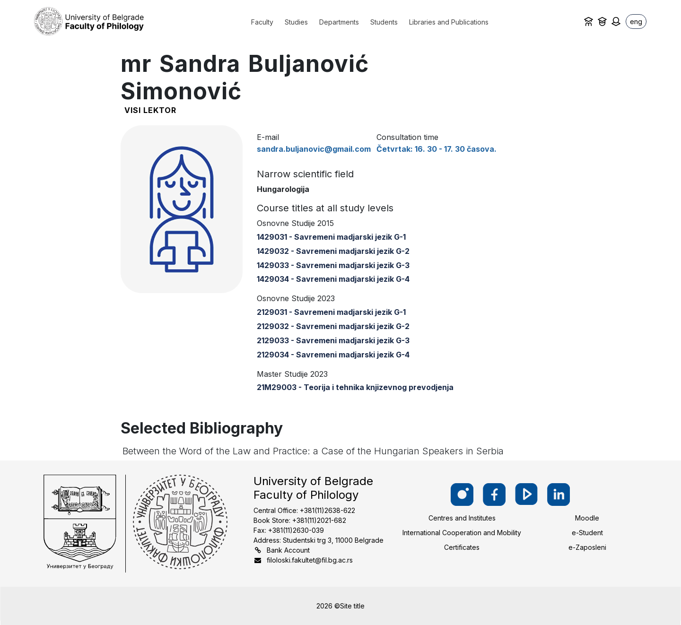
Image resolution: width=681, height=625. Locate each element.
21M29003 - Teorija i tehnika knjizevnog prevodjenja (355, 387)
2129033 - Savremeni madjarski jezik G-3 (333, 340)
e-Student (587, 533)
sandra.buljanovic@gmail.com (314, 149)
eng (636, 21)
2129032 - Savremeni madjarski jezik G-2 (333, 326)
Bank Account (288, 550)
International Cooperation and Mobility (461, 533)
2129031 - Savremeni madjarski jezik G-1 (331, 312)
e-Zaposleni (587, 547)
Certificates (462, 547)
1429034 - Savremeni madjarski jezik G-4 (333, 279)
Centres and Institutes (462, 518)
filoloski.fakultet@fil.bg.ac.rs (310, 560)
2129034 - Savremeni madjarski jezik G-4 (333, 354)
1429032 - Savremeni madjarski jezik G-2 (333, 251)
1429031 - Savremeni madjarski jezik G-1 (331, 237)
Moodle (587, 518)
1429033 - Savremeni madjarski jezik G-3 (333, 265)
